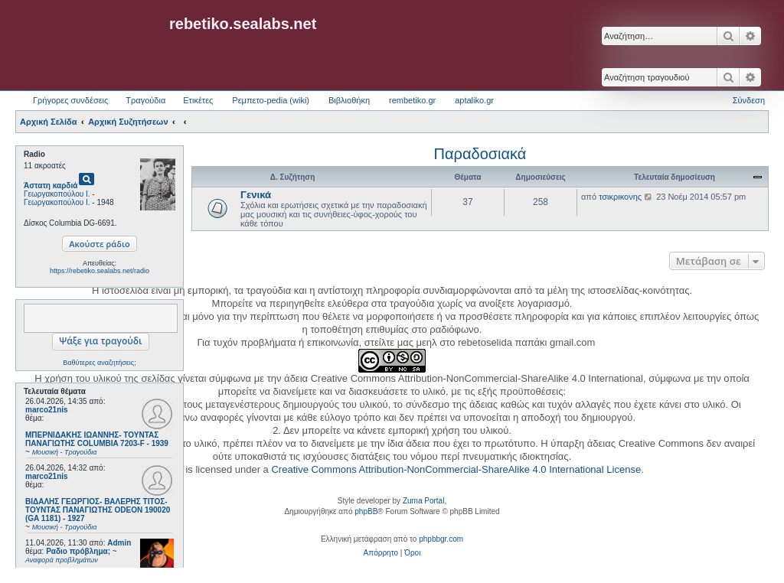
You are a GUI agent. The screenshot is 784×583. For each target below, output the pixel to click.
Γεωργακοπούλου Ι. (57, 194)
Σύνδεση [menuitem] (749, 100)
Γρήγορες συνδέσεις (70, 100)
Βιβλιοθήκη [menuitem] (349, 100)
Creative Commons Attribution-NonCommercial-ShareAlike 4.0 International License (456, 469)
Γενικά (255, 194)
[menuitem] (381, 553)
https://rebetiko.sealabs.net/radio (99, 271)
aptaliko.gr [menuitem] (474, 100)
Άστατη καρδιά (50, 185)
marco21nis (46, 409)
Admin (119, 543)
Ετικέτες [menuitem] (198, 100)
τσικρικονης (620, 196)
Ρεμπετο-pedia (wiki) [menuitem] (270, 100)
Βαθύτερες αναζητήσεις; (99, 362)
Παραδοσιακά (480, 153)
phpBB (365, 511)
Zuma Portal (423, 501)
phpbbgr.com (441, 539)
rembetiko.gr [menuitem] (412, 100)
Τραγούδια (145, 100)
